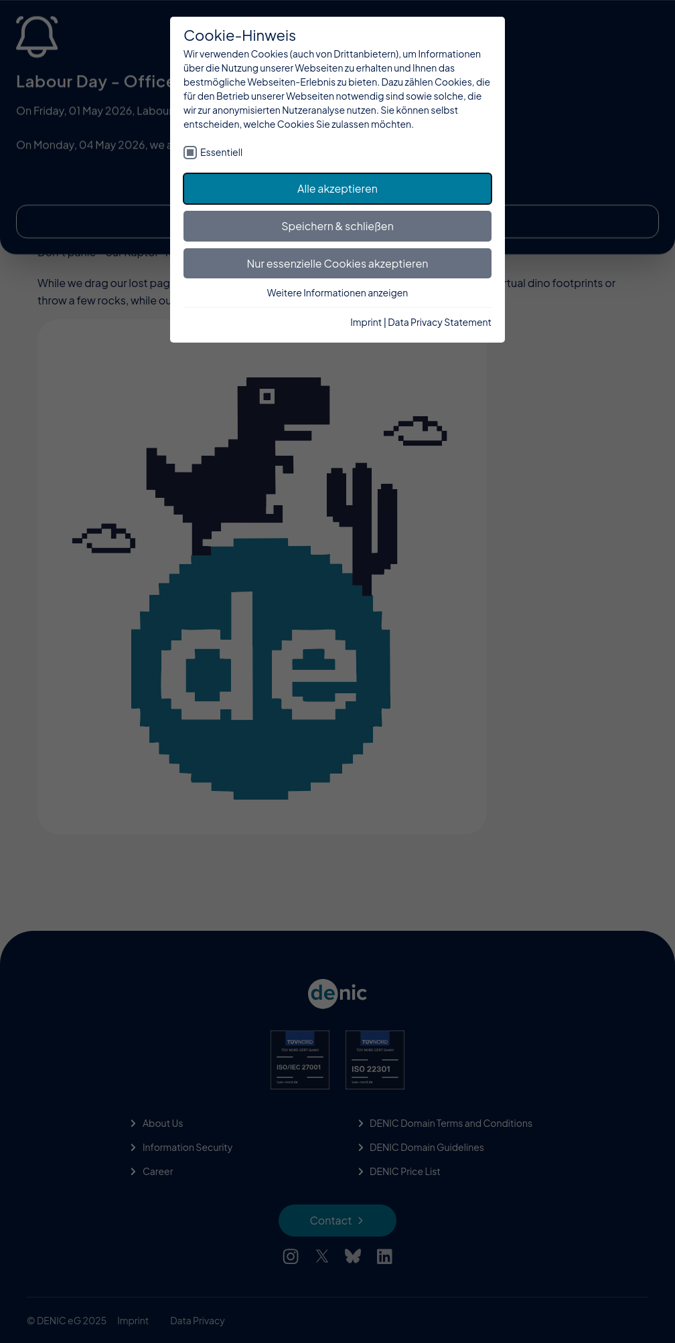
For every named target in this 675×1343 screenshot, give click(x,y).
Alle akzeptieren (337, 188)
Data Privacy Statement (440, 322)
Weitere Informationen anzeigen (337, 292)
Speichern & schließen (337, 226)
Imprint (366, 322)
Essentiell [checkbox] (221, 152)
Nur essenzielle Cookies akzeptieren (338, 263)
